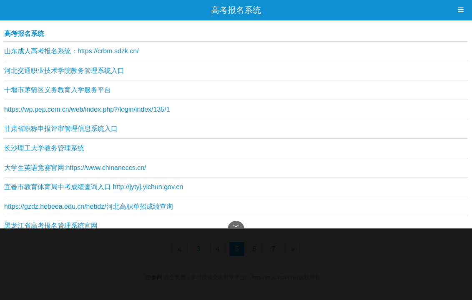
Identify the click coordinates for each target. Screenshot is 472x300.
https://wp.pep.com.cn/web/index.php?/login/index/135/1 (87, 109)
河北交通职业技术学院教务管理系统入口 (64, 70)
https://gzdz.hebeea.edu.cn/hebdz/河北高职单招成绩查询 (88, 206)
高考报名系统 (236, 10)
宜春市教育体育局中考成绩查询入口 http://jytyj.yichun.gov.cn (93, 186)
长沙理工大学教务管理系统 (44, 148)
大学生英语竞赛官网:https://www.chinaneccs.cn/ (75, 167)
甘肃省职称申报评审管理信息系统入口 (61, 128)
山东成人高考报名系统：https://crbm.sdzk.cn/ (71, 51)
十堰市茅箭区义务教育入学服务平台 (57, 89)
